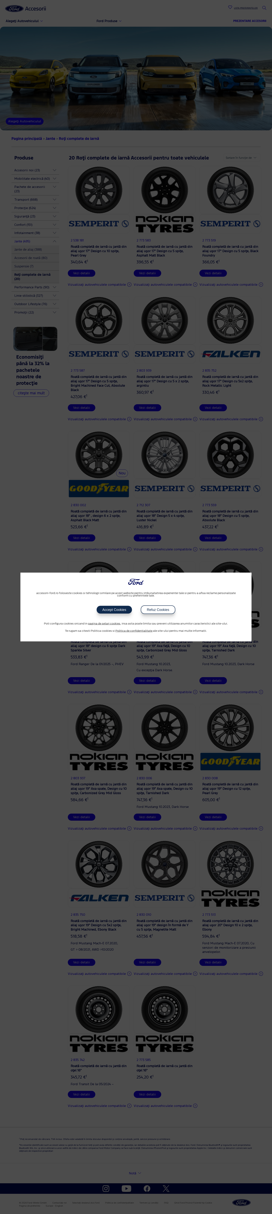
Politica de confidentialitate (133, 630)
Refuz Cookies (158, 610)
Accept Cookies (114, 610)
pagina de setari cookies (104, 623)
